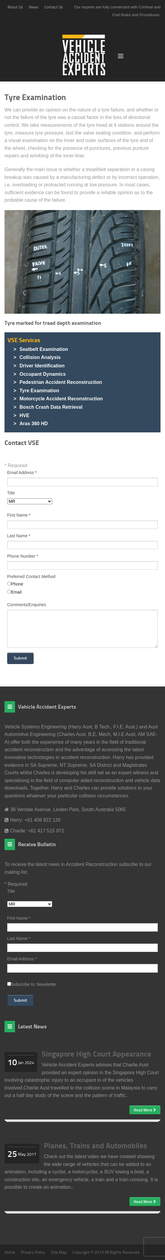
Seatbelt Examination (44, 349)
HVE (24, 415)
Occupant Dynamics (43, 374)
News (33, 7)
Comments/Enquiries (26, 605)
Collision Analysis (40, 357)
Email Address (22, 472)
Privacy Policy (33, 1252)
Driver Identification (42, 365)
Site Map (59, 1252)
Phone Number (22, 556)
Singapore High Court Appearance (96, 1053)
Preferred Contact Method (31, 576)
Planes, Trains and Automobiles (95, 1145)
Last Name (18, 536)
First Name (19, 515)
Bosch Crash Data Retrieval (51, 407)
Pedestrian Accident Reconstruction (61, 382)
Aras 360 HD (34, 423)
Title (11, 493)
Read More (145, 1110)
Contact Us (53, 7)
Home (9, 1252)
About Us (15, 7)
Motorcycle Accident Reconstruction (61, 398)
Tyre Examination (39, 390)
